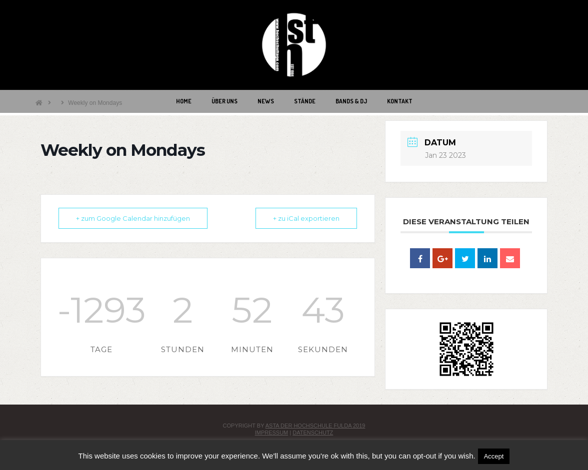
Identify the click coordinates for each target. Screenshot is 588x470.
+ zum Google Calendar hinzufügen (133, 218)
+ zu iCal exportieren (306, 218)
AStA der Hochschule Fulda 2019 (316, 426)
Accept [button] (494, 456)
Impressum (271, 433)
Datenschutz (312, 433)
